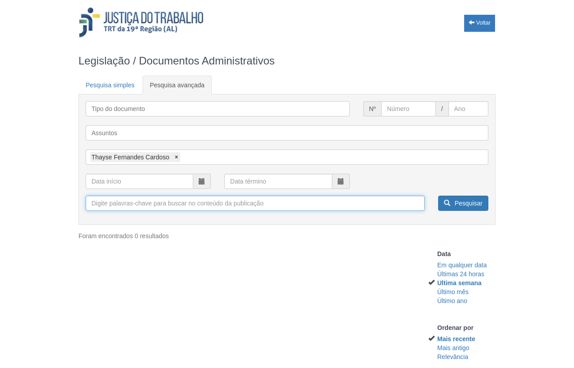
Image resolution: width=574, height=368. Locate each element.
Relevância (452, 356)
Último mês (453, 291)
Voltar (480, 23)
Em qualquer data (462, 265)
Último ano (452, 300)
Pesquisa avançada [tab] (177, 85)
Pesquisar (463, 203)
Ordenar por (455, 327)
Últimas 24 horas (460, 274)
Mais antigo (453, 347)
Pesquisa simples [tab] (110, 85)
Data (444, 253)
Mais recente (456, 338)
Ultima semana (459, 283)
